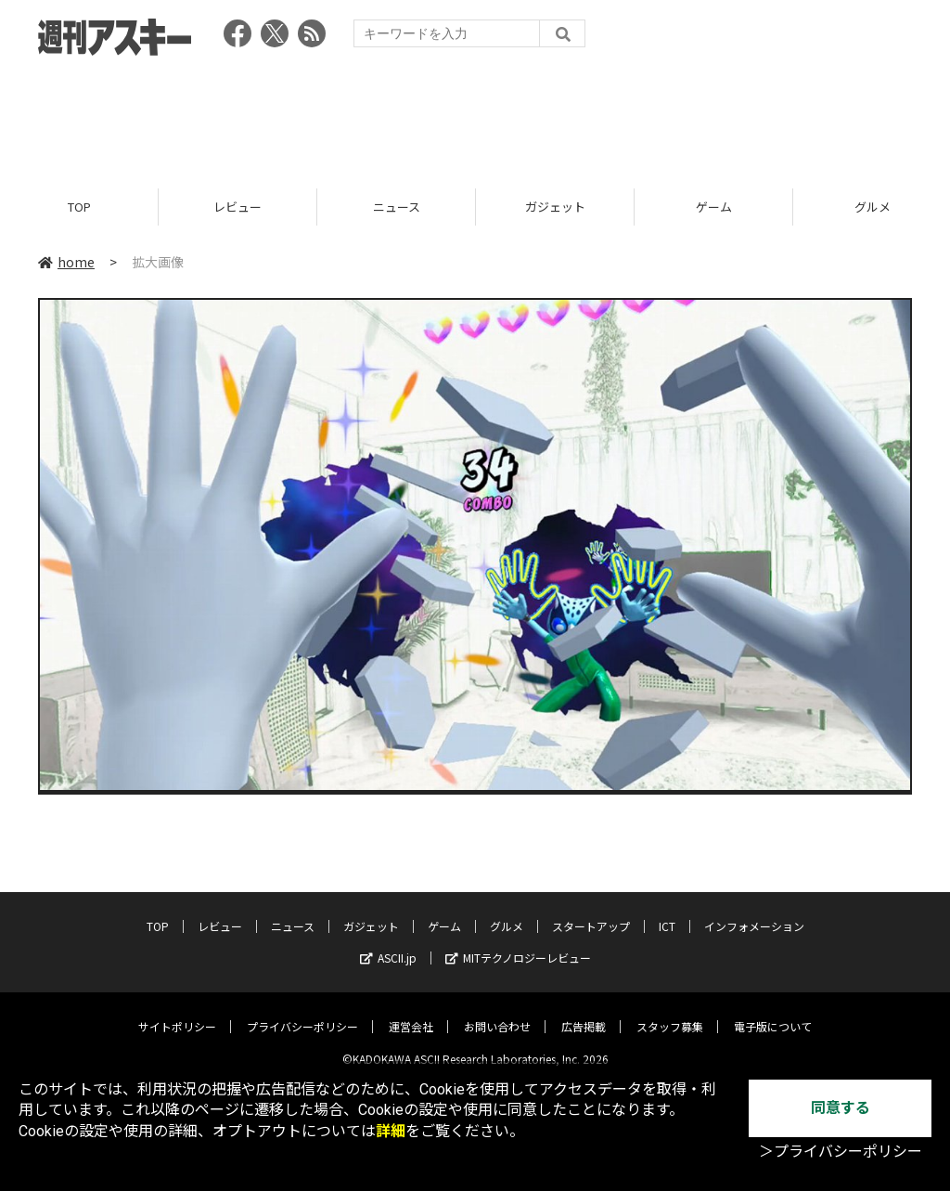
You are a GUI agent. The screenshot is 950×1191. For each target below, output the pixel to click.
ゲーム (714, 206)
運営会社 (411, 1012)
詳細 (390, 1131)
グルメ (506, 912)
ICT (667, 912)
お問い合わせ (497, 1012)
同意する (840, 1108)
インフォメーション (754, 912)
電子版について (773, 1012)
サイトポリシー (177, 1012)
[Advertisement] (475, 116)
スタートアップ (591, 912)
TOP (79, 206)
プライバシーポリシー (302, 1012)
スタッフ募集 (669, 1012)
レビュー (237, 206)
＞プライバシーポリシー (840, 1151)
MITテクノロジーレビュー (518, 944)
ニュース (396, 206)
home (66, 261)
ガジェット (555, 206)
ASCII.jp (388, 944)
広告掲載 (583, 1012)
